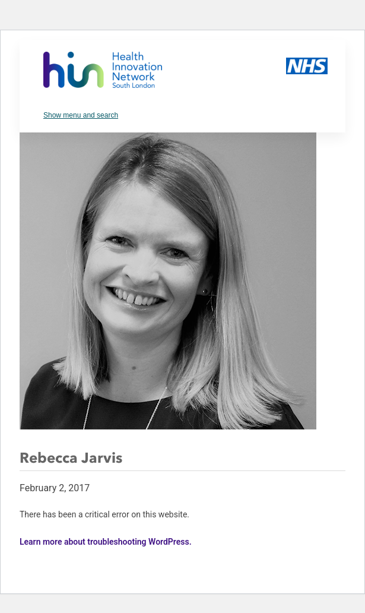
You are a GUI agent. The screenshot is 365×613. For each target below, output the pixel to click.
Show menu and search (80, 115)
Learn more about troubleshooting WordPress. (106, 541)
